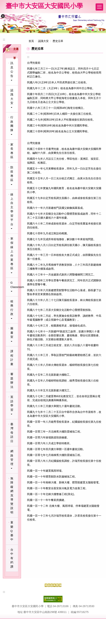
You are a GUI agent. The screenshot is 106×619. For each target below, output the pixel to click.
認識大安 (43, 41)
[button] (3, 16)
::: (4, 39)
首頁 (31, 41)
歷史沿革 (58, 41)
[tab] (92, 30)
